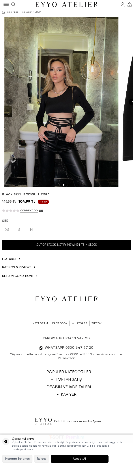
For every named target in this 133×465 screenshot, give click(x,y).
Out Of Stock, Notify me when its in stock (66, 273)
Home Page (10, 12)
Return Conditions (19, 305)
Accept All (79, 458)
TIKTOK (97, 352)
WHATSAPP (79, 352)
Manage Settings (17, 458)
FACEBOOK (59, 352)
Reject (41, 458)
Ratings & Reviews (18, 296)
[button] (63, 213)
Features (11, 288)
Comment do (29, 239)
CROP (38, 12)
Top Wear (26, 12)
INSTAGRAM (40, 352)
